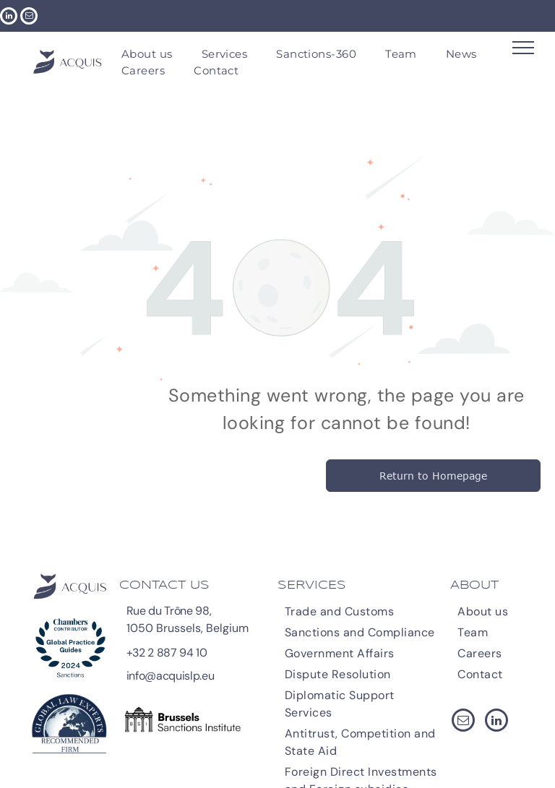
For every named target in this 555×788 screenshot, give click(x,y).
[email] (29, 17)
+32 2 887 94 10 (166, 652)
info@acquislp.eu (170, 675)
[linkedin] (8, 17)
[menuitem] (147, 54)
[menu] (523, 47)
